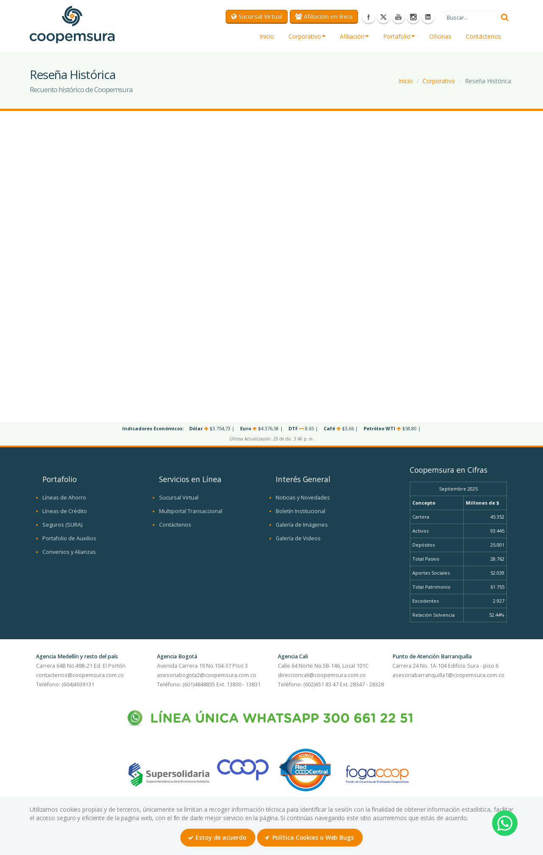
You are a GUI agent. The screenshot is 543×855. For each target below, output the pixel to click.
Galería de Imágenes (302, 524)
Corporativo (306, 36)
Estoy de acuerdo (217, 837)
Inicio (267, 36)
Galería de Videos (298, 538)
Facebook (368, 17)
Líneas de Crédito (64, 511)
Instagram (413, 17)
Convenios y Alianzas (69, 552)
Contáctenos (483, 36)
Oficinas (440, 36)
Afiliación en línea (324, 16)
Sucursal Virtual (256, 16)
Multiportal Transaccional (190, 511)
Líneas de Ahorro (64, 497)
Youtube (398, 17)
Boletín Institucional (300, 511)
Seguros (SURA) (62, 524)
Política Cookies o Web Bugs (309, 837)
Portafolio (399, 36)
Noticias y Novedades (303, 497)
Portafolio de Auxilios (69, 538)
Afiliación (354, 36)
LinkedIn (428, 17)
